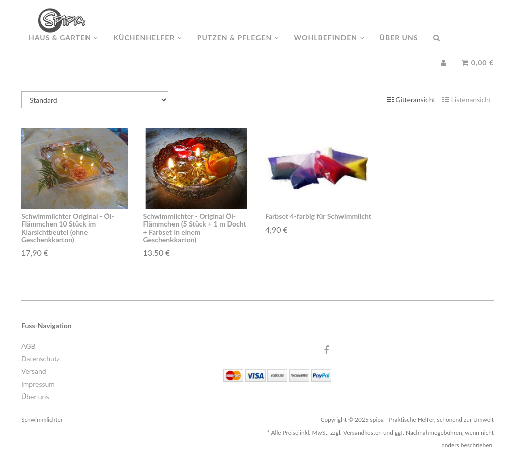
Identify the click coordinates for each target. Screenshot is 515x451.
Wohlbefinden (329, 47)
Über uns (399, 47)
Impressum (38, 384)
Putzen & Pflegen (238, 47)
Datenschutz (40, 358)
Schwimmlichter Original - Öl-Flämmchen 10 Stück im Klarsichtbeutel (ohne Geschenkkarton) (67, 228)
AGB (28, 346)
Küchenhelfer (147, 47)
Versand (33, 371)
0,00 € (478, 72)
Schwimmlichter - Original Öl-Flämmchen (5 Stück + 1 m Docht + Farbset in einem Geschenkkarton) (194, 228)
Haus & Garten (63, 47)
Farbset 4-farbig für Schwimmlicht (318, 216)
